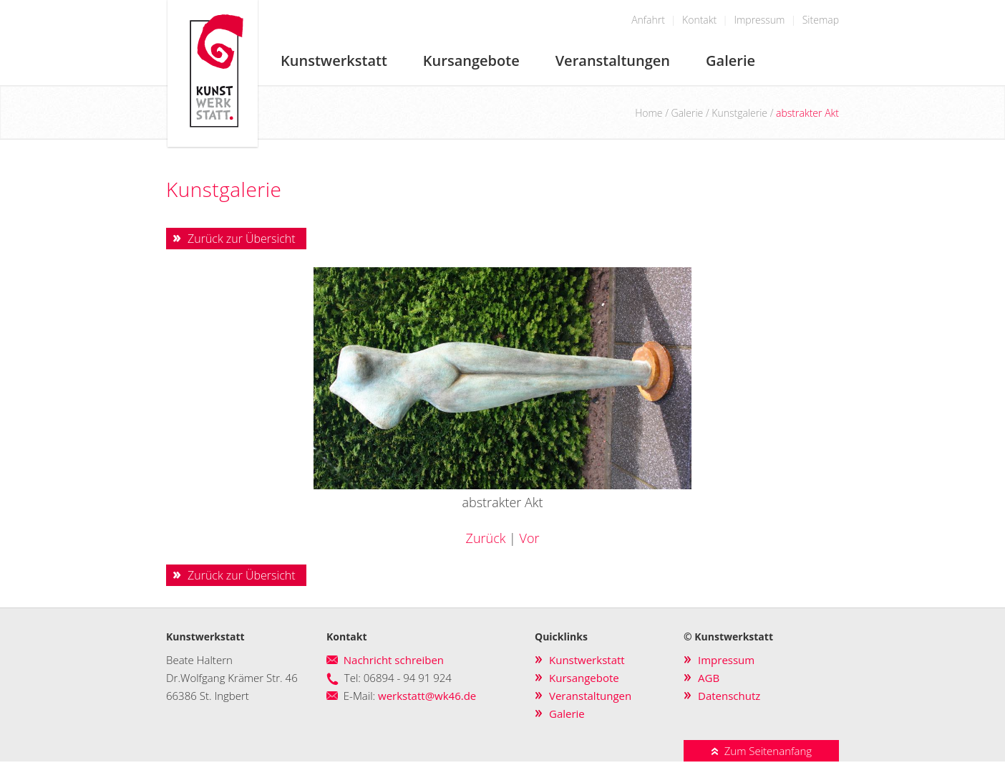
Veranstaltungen (612, 60)
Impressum (759, 20)
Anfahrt (648, 20)
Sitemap (820, 20)
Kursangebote (471, 60)
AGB (708, 678)
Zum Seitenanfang (761, 751)
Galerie (730, 60)
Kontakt (699, 20)
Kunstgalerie (739, 113)
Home (648, 113)
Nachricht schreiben (394, 660)
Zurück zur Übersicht (242, 238)
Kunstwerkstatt (334, 60)
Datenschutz (729, 695)
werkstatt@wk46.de (427, 695)
